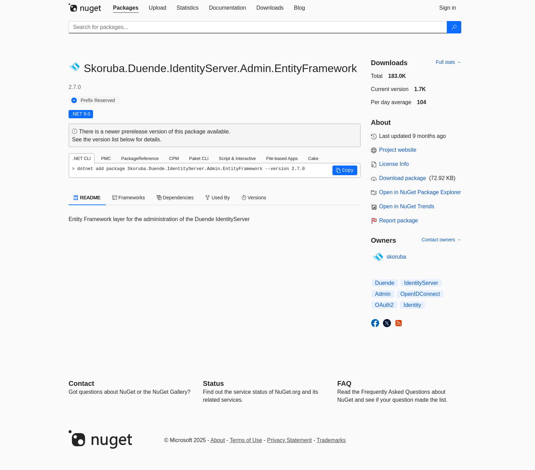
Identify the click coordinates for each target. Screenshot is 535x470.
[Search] (454, 27)
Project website (398, 150)
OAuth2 (384, 305)
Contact (81, 383)
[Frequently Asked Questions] (344, 383)
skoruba (396, 257)
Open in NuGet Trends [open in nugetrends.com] (406, 206)
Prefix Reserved (98, 100)
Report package (398, 220)
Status (213, 383)
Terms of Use (246, 440)
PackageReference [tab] (140, 158)
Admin (383, 294)
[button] (344, 170)
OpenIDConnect (420, 294)
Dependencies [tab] (175, 197)
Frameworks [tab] (128, 197)
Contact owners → (441, 239)
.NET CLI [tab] (82, 158)
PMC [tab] (106, 158)
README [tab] (87, 197)
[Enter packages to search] (258, 27)
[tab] (126, 8)
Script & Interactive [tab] (237, 158)
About (217, 440)
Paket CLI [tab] (198, 158)
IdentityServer (421, 283)
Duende (384, 283)
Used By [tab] (217, 197)
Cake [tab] (313, 158)
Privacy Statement (289, 440)
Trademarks (331, 440)
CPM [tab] (174, 158)
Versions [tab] (253, 197)
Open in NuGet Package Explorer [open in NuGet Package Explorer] (420, 192)
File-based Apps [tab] (282, 158)
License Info (394, 164)
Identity (412, 305)
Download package (402, 178)
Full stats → (448, 62)
